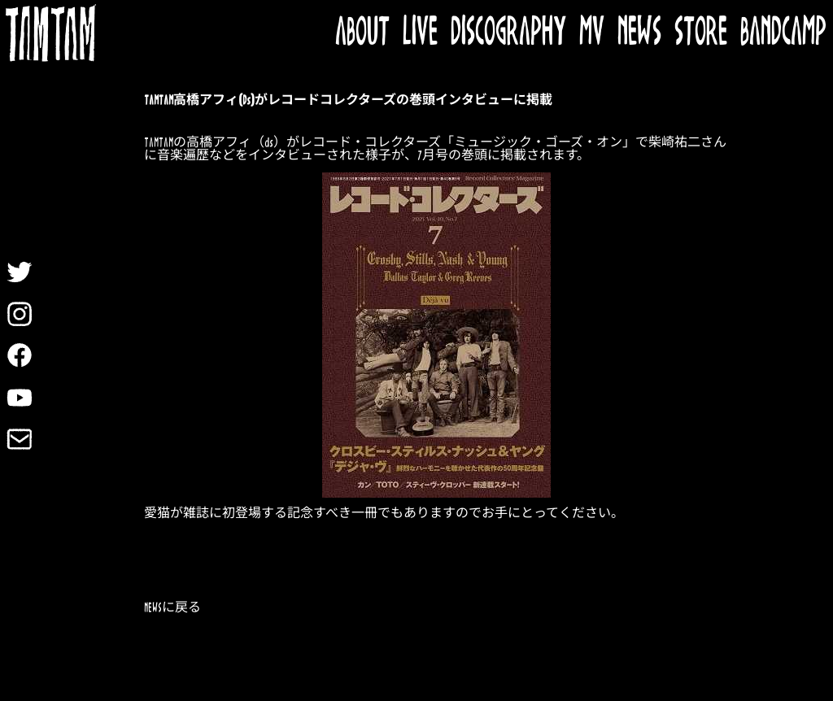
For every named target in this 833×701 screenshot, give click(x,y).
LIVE (420, 33)
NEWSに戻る (172, 608)
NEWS (639, 33)
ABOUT (362, 33)
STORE (700, 33)
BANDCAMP (783, 33)
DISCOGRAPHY (508, 33)
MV (591, 33)
